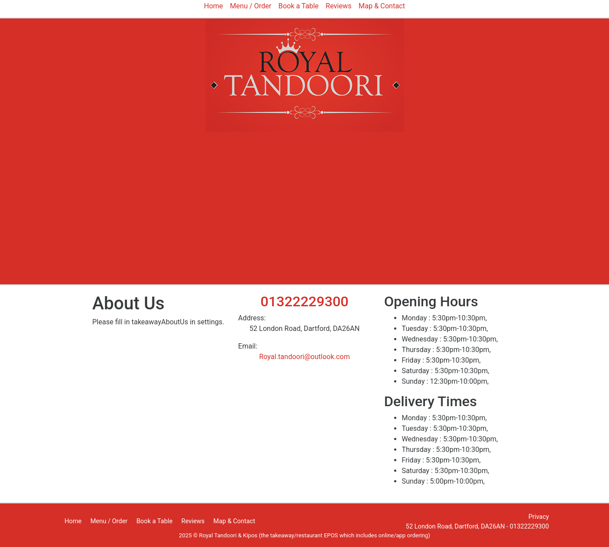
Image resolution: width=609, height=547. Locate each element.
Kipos (250, 535)
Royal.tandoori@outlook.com (304, 356)
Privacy (538, 517)
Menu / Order (108, 521)
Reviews (193, 521)
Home (73, 521)
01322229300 (304, 301)
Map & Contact (234, 521)
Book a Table (155, 521)
